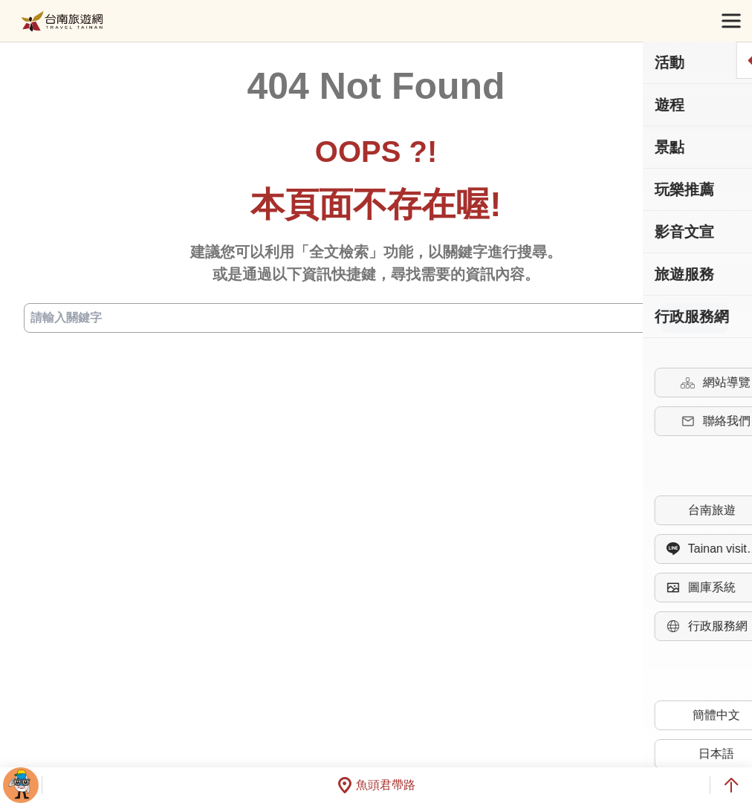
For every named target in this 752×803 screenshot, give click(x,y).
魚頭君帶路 (376, 785)
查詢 (695, 318)
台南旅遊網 (62, 21)
